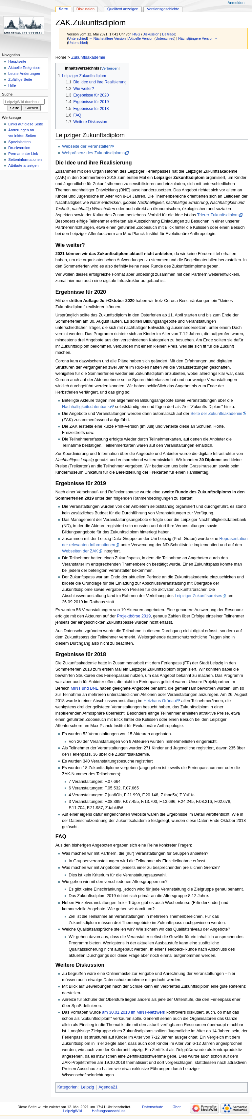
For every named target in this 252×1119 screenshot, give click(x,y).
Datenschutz (152, 1107)
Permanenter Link (23, 154)
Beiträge (168, 34)
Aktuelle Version (140, 38)
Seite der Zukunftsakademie (216, 413)
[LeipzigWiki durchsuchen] (24, 102)
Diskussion (150, 34)
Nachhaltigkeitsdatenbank (86, 406)
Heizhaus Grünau (159, 701)
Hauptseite (17, 61)
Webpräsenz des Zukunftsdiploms (93, 153)
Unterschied (77, 38)
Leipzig (87, 1087)
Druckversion (19, 148)
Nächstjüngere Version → (198, 38)
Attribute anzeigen (23, 165)
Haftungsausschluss (108, 1111)
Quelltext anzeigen (122, 9)
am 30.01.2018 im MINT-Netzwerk (133, 1012)
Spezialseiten (19, 142)
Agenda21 (107, 1087)
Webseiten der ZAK (80, 551)
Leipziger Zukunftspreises (198, 595)
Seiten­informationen (25, 159)
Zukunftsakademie (88, 57)
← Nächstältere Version (107, 38)
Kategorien (67, 1087)
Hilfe (12, 85)
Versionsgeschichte (163, 9)
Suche (7, 94)
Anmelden (236, 3)
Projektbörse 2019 (134, 616)
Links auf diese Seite (25, 124)
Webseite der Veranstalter (86, 146)
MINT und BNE (84, 688)
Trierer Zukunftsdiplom (218, 215)
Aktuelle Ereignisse (24, 68)
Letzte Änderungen (24, 73)
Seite (63, 9)
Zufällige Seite (20, 79)
